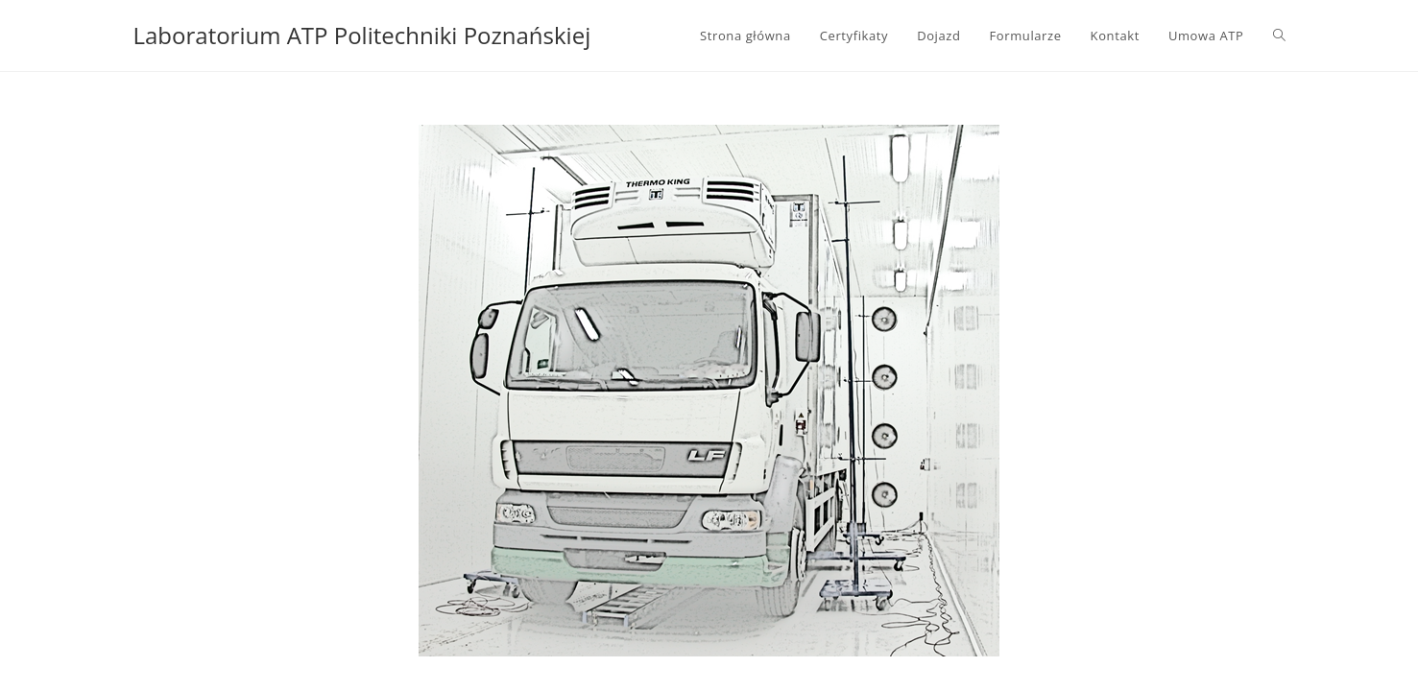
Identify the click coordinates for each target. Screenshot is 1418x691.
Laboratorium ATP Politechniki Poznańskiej (362, 35)
